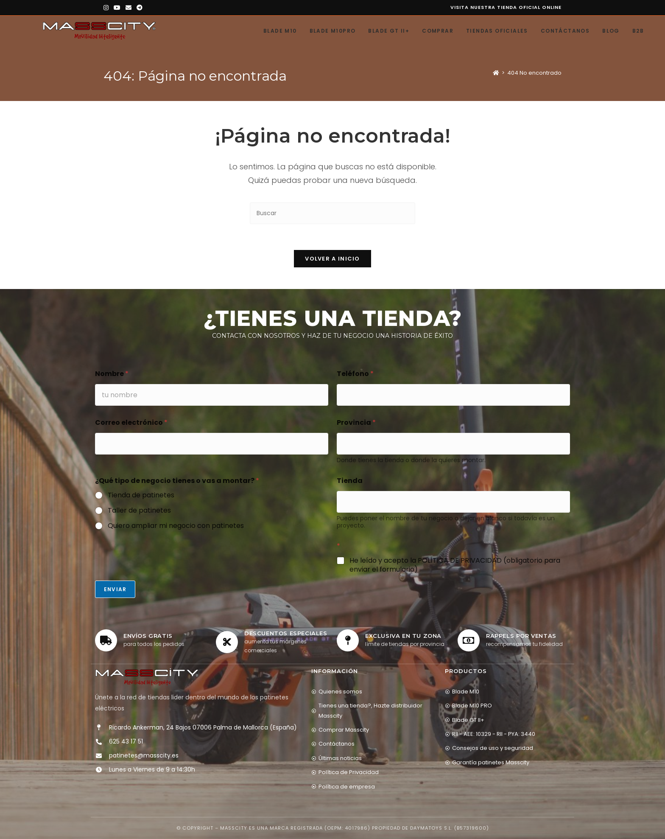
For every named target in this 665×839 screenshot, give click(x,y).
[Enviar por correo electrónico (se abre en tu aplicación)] (128, 7)
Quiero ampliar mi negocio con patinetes (176, 526)
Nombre (112, 374)
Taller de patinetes (139, 510)
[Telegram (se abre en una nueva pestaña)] (139, 7)
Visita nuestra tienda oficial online (506, 7)
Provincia (356, 422)
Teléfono (355, 374)
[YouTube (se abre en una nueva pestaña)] (117, 7)
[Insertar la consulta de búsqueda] (332, 213)
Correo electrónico (131, 422)
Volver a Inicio (332, 259)
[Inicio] (496, 73)
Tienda (350, 481)
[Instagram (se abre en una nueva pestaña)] (107, 7)
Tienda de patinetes (141, 495)
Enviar (115, 589)
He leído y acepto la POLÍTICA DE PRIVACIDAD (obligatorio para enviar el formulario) (454, 565)
